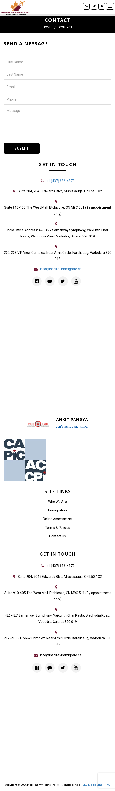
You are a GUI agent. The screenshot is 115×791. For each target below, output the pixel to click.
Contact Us (57, 536)
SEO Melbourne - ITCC (96, 784)
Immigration (57, 510)
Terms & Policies (57, 527)
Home (47, 27)
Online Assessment (57, 519)
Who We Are (57, 502)
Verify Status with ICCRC (72, 426)
